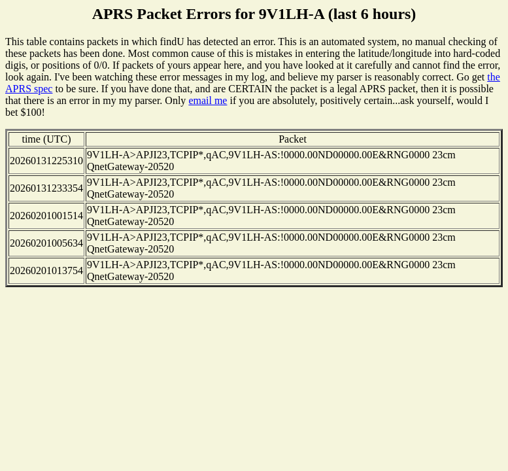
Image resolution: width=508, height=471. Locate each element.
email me (207, 100)
